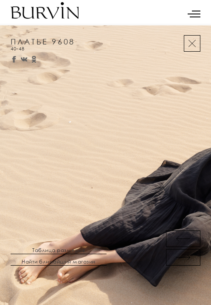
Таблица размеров (58, 250)
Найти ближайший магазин (59, 261)
